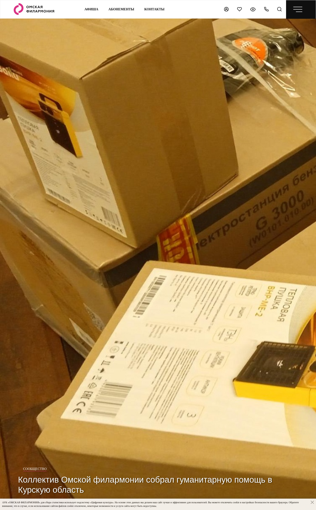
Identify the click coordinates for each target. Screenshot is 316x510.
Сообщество (35, 469)
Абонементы (121, 9)
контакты (154, 9)
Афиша (91, 9)
